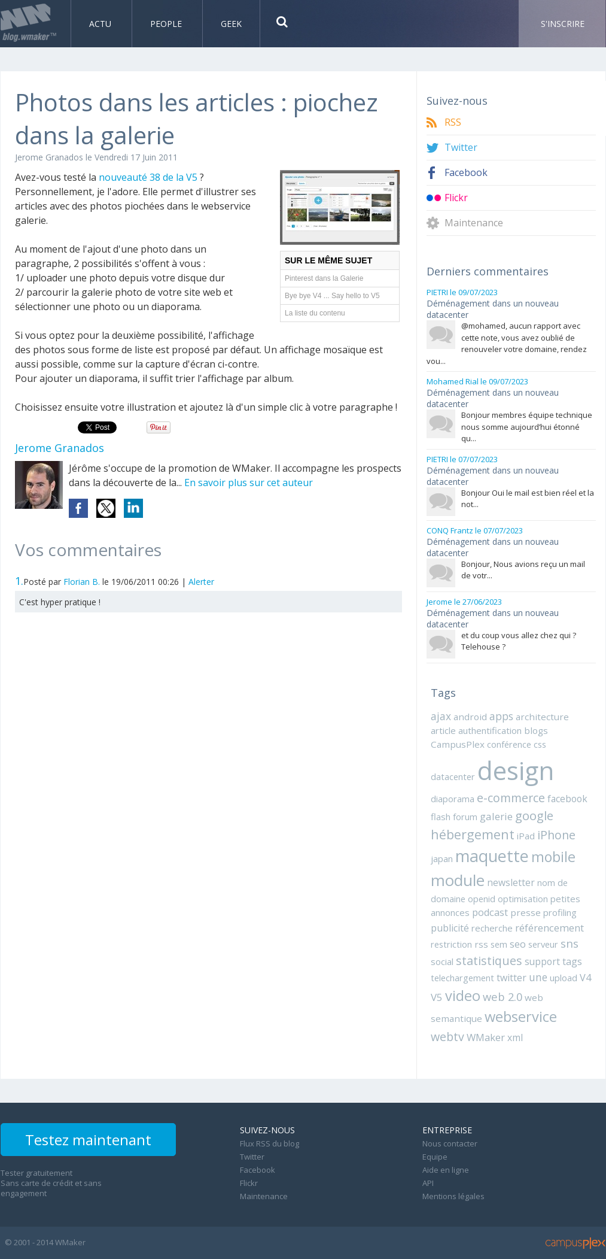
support (542, 961)
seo (518, 944)
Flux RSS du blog (269, 1143)
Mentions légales (453, 1196)
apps (501, 716)
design (515, 770)
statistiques (489, 960)
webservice (521, 1016)
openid (481, 899)
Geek (231, 23)
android (470, 717)
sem (499, 944)
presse (525, 912)
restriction (451, 944)
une (538, 977)
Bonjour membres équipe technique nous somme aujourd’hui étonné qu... (526, 426)
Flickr (456, 198)
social (442, 961)
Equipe (434, 1156)
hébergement (472, 834)
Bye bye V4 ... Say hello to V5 (332, 296)
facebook (567, 798)
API (428, 1183)
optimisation (523, 899)
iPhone (556, 835)
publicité (450, 928)
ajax (441, 716)
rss (481, 944)
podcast (490, 912)
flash (440, 817)
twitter (511, 977)
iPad (526, 836)
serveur (543, 944)
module (458, 880)
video (462, 995)
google (534, 815)
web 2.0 (502, 996)
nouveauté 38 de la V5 (149, 177)
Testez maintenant (88, 1139)
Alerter (201, 581)
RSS (452, 122)
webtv (447, 1037)
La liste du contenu (315, 313)
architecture (542, 717)
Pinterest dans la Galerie (324, 278)
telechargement (462, 978)
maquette (492, 856)
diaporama (452, 799)
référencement (549, 928)
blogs (536, 730)
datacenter (453, 776)
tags (572, 961)
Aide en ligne (445, 1169)
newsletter (511, 882)
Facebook (466, 172)
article (443, 730)
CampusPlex (458, 744)
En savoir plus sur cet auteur (248, 482)
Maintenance (473, 223)
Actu (101, 23)
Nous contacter (449, 1143)
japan (442, 858)
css (540, 744)
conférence (509, 744)
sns (569, 943)
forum (465, 817)
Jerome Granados (49, 157)
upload (563, 978)
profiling (560, 912)
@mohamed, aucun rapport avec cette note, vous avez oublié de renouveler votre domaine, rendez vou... (507, 343)
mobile (553, 856)
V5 (437, 997)
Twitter (460, 147)
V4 (585, 977)
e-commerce (511, 798)
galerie (496, 816)
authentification (490, 730)
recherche (492, 928)
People (167, 23)
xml (515, 1037)
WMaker (486, 1037)
